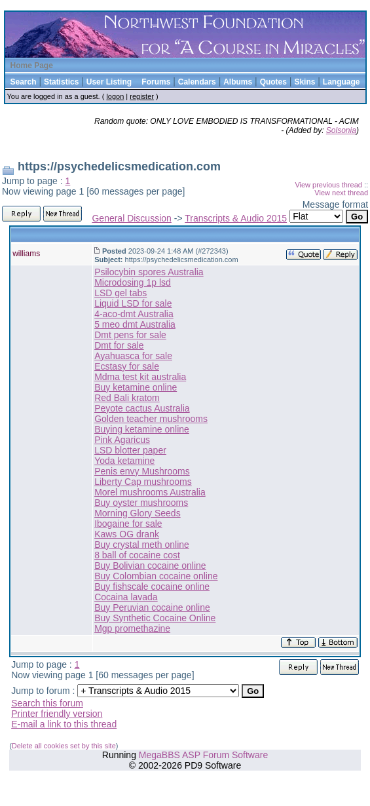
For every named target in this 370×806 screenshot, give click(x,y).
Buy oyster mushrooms (141, 502)
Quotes (273, 81)
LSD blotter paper (130, 450)
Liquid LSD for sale (133, 303)
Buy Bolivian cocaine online (150, 565)
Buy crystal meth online (141, 544)
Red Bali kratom (127, 398)
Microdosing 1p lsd (132, 282)
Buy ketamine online (135, 387)
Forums (155, 81)
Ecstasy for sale (126, 366)
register (142, 96)
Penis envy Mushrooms (142, 471)
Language (341, 81)
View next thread (341, 193)
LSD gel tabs (120, 293)
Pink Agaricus (122, 439)
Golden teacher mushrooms (151, 418)
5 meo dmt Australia (135, 324)
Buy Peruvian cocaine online (152, 607)
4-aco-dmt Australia (134, 314)
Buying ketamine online (141, 429)
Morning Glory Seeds (137, 513)
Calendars (197, 81)
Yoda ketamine (124, 460)
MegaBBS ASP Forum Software (203, 755)
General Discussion (131, 218)
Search (23, 81)
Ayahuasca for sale (133, 356)
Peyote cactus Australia (142, 408)
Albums (237, 81)
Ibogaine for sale (128, 523)
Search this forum (47, 703)
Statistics (61, 81)
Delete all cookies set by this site (64, 746)
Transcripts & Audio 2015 (236, 218)
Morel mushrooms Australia (150, 492)
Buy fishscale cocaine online (152, 586)
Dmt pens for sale (130, 335)
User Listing (109, 81)
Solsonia (341, 130)
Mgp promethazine (132, 628)
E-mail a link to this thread (64, 724)
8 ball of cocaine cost (137, 555)
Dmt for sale (118, 345)
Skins (304, 81)
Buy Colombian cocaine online (155, 576)
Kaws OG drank (126, 534)
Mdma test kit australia (140, 377)
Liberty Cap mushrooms (143, 481)
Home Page (31, 65)
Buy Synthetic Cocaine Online (154, 618)
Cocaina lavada (126, 597)
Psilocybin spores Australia (149, 272)
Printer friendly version (56, 713)
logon (115, 96)
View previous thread (328, 185)
